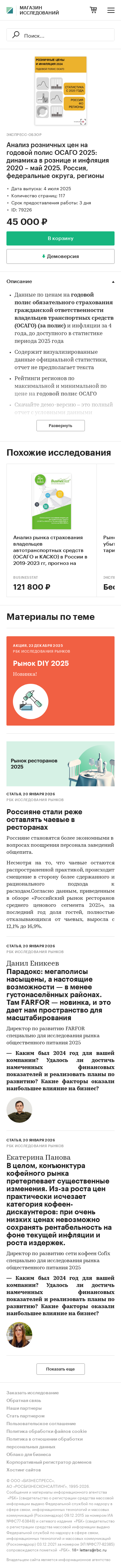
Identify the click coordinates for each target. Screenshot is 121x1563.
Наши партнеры (24, 1408)
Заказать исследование (32, 1393)
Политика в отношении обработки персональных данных (44, 1443)
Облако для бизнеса (28, 1454)
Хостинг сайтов (23, 1470)
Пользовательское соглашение (41, 1424)
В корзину (61, 238)
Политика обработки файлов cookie (46, 1431)
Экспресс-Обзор (24, 135)
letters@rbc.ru (93, 1549)
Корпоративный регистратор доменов (49, 1462)
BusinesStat (25, 577)
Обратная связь (23, 1400)
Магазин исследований (39, 10)
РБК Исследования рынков (41, 651)
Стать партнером (25, 1416)
